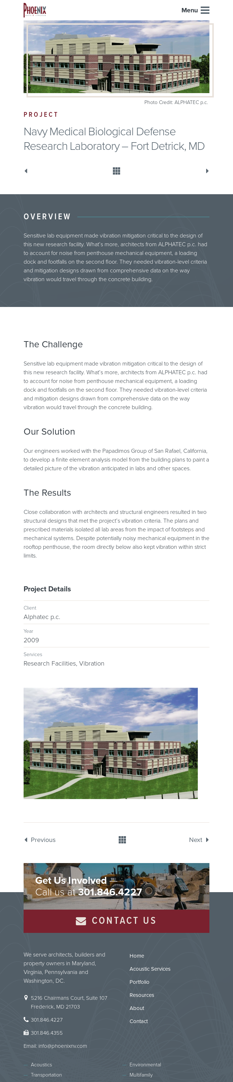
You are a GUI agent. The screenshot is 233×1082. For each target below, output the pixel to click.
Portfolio (140, 982)
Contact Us (116, 921)
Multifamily (141, 1075)
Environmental (145, 1065)
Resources (142, 995)
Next (205, 171)
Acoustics (41, 1065)
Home (137, 956)
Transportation (46, 1075)
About (137, 1008)
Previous (27, 171)
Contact (139, 1021)
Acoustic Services (150, 969)
